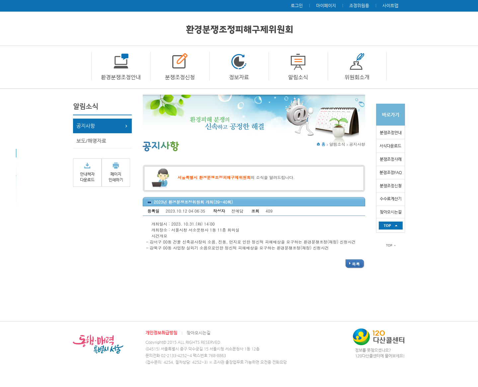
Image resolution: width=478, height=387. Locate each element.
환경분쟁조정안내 (121, 77)
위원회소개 (357, 77)
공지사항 (85, 126)
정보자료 (239, 77)
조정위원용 (359, 5)
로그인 (297, 5)
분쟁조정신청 (180, 77)
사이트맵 (390, 5)
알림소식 (298, 77)
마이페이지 (326, 5)
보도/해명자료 (91, 141)
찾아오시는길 (198, 332)
